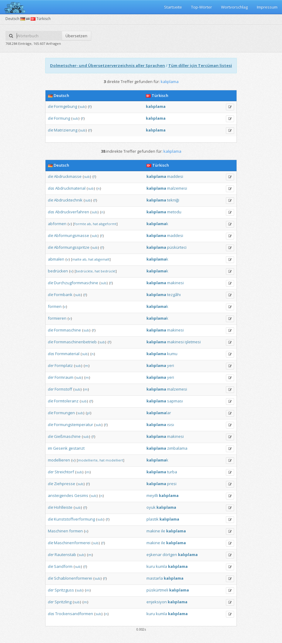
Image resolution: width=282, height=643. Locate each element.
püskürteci (176, 247)
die (50, 106)
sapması (175, 401)
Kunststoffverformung (74, 519)
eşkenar (154, 554)
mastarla (154, 578)
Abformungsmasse (71, 235)
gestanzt (77, 448)
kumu (172, 353)
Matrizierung (65, 130)
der (51, 365)
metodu (174, 212)
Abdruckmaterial (70, 188)
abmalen (56, 259)
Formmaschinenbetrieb (75, 342)
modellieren (59, 460)
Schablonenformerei (73, 578)
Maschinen (58, 531)
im (50, 448)
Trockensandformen (74, 613)
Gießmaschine (67, 436)
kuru (150, 566)
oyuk (151, 507)
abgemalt (101, 259)
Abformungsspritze (71, 247)
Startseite (173, 7)
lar (158, 412)
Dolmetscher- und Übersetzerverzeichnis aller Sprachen (107, 65)
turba (172, 472)
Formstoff (63, 389)
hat (95, 224)
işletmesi (193, 342)
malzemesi (177, 188)
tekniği (173, 200)
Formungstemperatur (73, 424)
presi (171, 483)
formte (80, 224)
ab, (89, 224)
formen (55, 306)
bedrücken (58, 271)
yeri (170, 365)
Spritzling (63, 602)
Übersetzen (76, 35)
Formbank (63, 294)
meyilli (152, 495)
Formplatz (64, 365)
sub (82, 106)
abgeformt (107, 224)
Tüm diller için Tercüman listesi (200, 65)
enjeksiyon (156, 602)
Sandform (63, 566)
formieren (57, 318)
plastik (152, 519)
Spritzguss (64, 590)
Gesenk (60, 448)
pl (88, 413)
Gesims (81, 495)
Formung (62, 118)
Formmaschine (67, 330)
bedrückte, (85, 271)
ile (163, 531)
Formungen (64, 412)
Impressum (267, 7)
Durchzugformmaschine (76, 282)
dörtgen (170, 554)
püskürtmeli (157, 590)
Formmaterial (67, 353)
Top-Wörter (201, 7)
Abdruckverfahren (72, 212)
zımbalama (177, 448)
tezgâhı (174, 294)
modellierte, (88, 460)
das (51, 188)
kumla (161, 566)
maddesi (175, 176)
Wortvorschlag (234, 7)
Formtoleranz (66, 401)
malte (77, 259)
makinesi (175, 282)
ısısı (170, 424)
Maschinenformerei (72, 542)
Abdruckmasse (68, 176)
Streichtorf (64, 472)
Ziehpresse (64, 483)
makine (153, 531)
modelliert (114, 460)
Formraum (64, 377)
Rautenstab (65, 554)
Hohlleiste (63, 507)
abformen (57, 223)
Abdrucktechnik (68, 200)
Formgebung (65, 106)
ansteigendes (60, 495)
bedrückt (108, 271)
